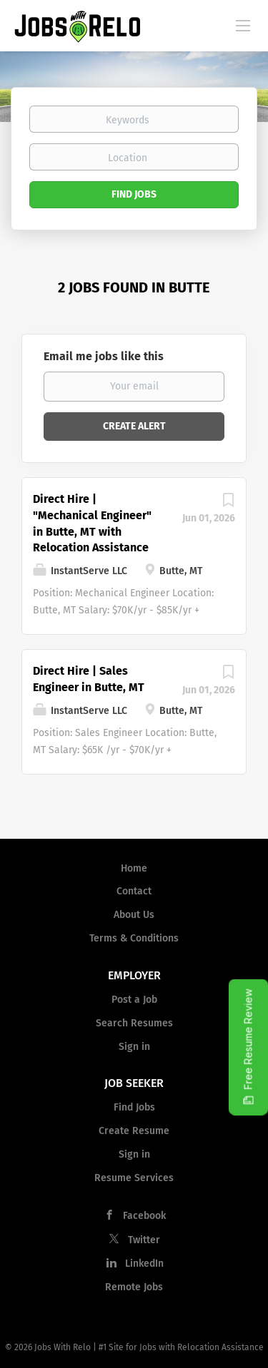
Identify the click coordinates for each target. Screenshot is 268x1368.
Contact (134, 891)
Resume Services (134, 1178)
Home (134, 868)
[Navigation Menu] (243, 25)
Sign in (134, 1047)
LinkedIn (144, 1263)
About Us (134, 915)
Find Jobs (134, 194)
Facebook (144, 1216)
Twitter (144, 1240)
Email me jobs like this (104, 356)
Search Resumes (134, 1023)
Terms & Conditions (134, 938)
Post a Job (134, 1000)
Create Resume (134, 1131)
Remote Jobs (134, 1287)
